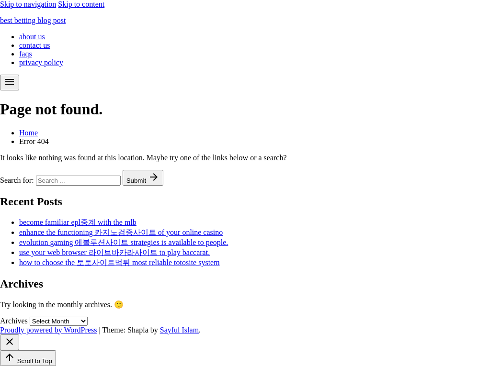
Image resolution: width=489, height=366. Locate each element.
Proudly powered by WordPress (48, 330)
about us (32, 37)
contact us (34, 45)
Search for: (18, 180)
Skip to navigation (28, 4)
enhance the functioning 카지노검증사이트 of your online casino (121, 232)
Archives (14, 321)
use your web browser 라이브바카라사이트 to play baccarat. (114, 252)
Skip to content (81, 4)
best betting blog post (33, 20)
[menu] (9, 82)
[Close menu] (9, 342)
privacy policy (41, 62)
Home (28, 133)
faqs (25, 54)
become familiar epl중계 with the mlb (77, 222)
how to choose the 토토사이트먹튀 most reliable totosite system (119, 262)
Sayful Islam (179, 330)
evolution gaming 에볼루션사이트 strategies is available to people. (123, 242)
